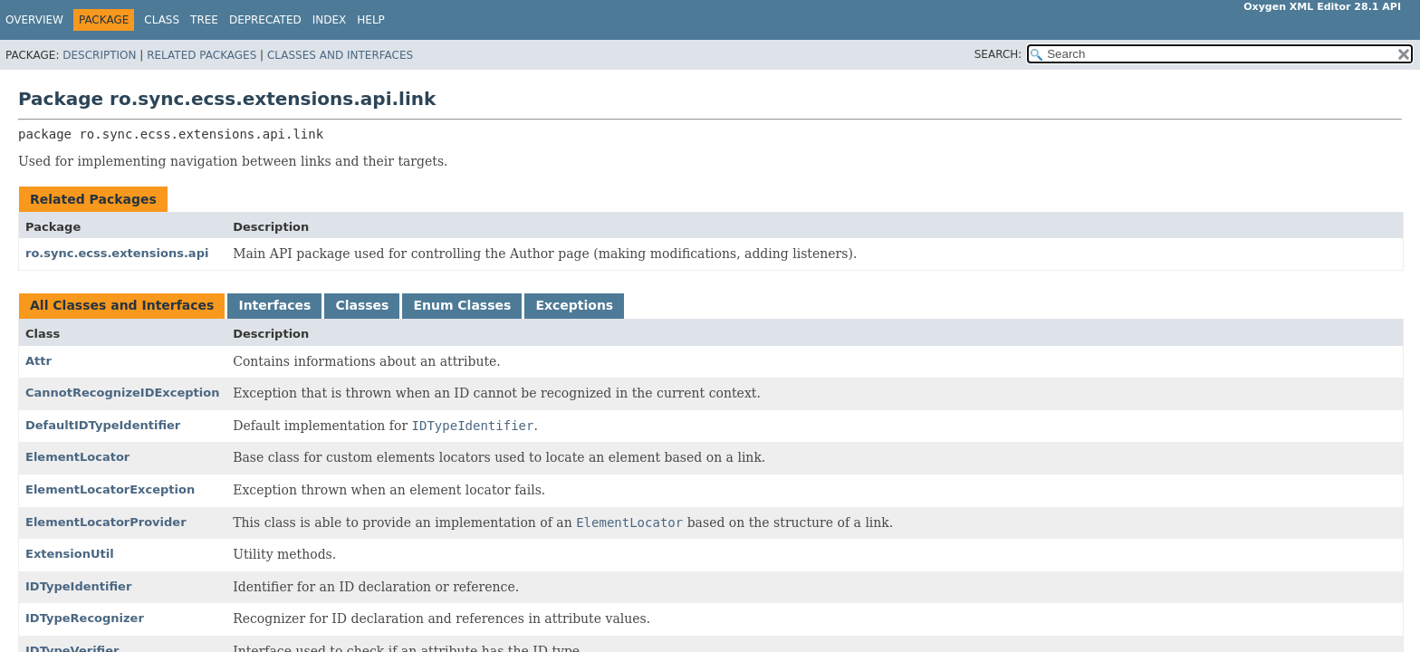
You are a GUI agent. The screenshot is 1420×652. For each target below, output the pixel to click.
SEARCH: (998, 54)
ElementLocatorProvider (106, 522)
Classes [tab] (362, 305)
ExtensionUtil (69, 554)
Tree (204, 20)
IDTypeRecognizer (84, 618)
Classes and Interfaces (340, 55)
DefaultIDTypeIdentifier (102, 425)
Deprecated (265, 20)
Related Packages (201, 55)
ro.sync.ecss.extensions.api (116, 253)
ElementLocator (77, 457)
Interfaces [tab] (274, 305)
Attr (38, 361)
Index (329, 20)
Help (371, 20)
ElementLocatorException (110, 489)
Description (99, 55)
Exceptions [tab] (574, 305)
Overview (34, 20)
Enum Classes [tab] (462, 305)
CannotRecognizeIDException (122, 392)
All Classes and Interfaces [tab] (122, 305)
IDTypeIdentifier (78, 586)
